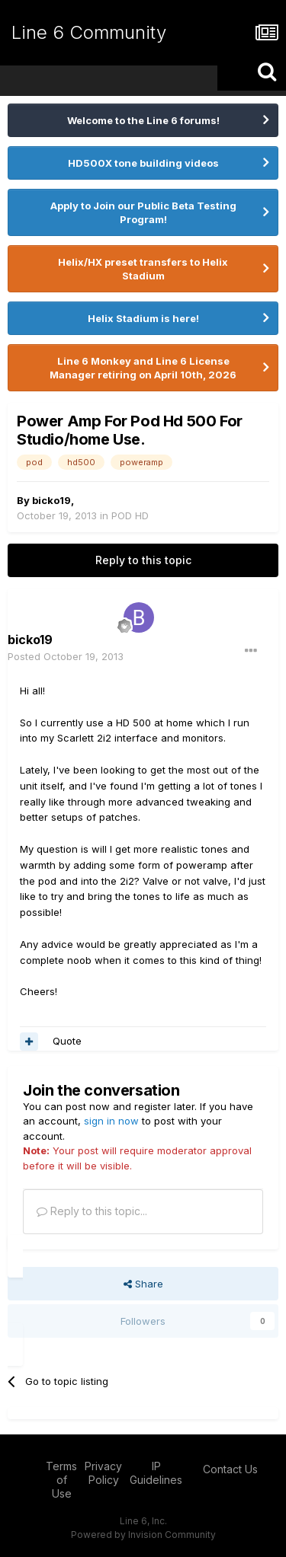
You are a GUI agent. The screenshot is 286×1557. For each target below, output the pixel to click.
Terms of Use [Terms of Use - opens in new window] (61, 1480)
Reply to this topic (143, 560)
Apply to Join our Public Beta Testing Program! (143, 212)
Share (143, 1283)
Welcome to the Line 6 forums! (143, 120)
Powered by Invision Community (143, 1534)
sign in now (111, 1121)
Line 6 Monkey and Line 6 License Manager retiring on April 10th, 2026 (143, 368)
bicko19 (51, 500)
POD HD (130, 515)
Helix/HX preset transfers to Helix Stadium (143, 269)
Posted (66, 656)
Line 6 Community (88, 32)
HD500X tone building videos (143, 163)
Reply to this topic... (92, 1210)
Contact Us (230, 1469)
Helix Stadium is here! (143, 318)
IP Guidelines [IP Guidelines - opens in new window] (156, 1473)
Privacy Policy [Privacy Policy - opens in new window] (103, 1473)
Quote (67, 1041)
